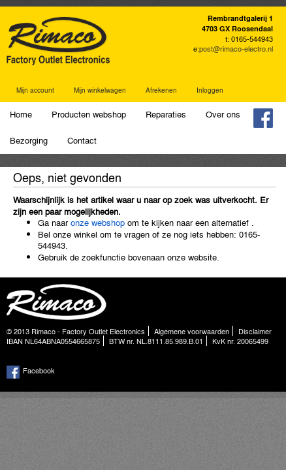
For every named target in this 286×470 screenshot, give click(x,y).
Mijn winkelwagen (100, 90)
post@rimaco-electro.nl (236, 48)
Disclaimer (255, 331)
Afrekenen (161, 90)
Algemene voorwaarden (191, 331)
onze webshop (98, 222)
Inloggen (210, 90)
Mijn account (35, 90)
